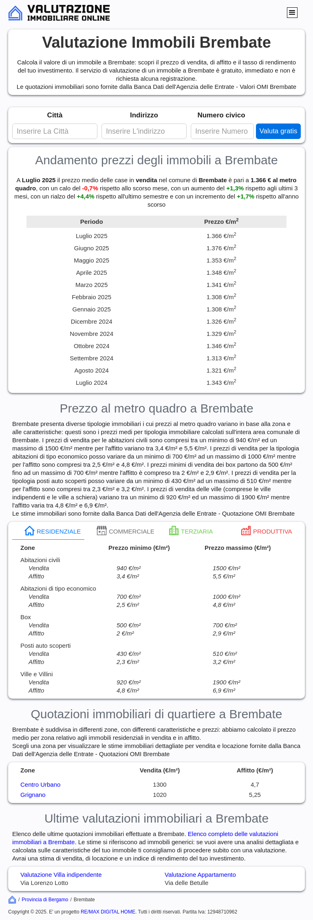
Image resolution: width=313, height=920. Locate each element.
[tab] (48, 531)
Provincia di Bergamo (45, 899)
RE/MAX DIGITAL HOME (108, 912)
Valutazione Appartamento (200, 874)
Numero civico (221, 115)
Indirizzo (144, 115)
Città (55, 115)
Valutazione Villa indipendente (61, 874)
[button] (292, 12)
